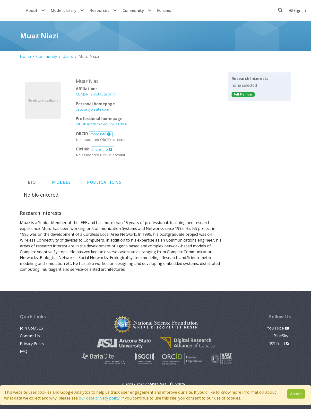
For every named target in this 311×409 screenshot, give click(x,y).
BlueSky (281, 336)
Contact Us (30, 336)
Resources (99, 10)
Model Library (64, 10)
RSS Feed (278, 343)
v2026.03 (180, 384)
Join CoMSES (31, 328)
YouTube (278, 328)
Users (67, 56)
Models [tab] (61, 182)
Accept (296, 394)
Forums (164, 10)
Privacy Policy (32, 343)
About (32, 10)
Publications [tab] (104, 182)
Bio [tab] (32, 182)
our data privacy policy (99, 398)
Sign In (297, 10)
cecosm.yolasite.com (92, 109)
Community (133, 10)
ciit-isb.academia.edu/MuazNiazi (101, 124)
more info (101, 134)
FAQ (23, 351)
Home (25, 56)
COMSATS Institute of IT (96, 94)
